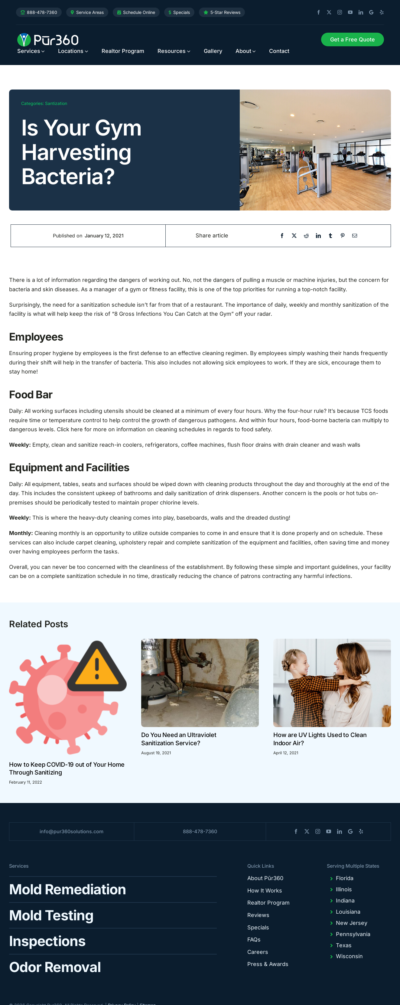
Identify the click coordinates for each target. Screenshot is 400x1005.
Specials (181, 12)
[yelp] (379, 12)
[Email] (354, 236)
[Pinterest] (342, 236)
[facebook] (316, 12)
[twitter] (326, 12)
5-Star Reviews (225, 12)
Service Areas (90, 12)
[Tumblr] (330, 236)
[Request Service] (352, 40)
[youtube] (348, 12)
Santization (56, 103)
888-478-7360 (42, 12)
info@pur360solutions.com (71, 831)
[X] (294, 236)
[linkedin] (358, 12)
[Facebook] (282, 236)
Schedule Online (139, 12)
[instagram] (337, 12)
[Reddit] (306, 236)
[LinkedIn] (318, 236)
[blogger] (369, 12)
